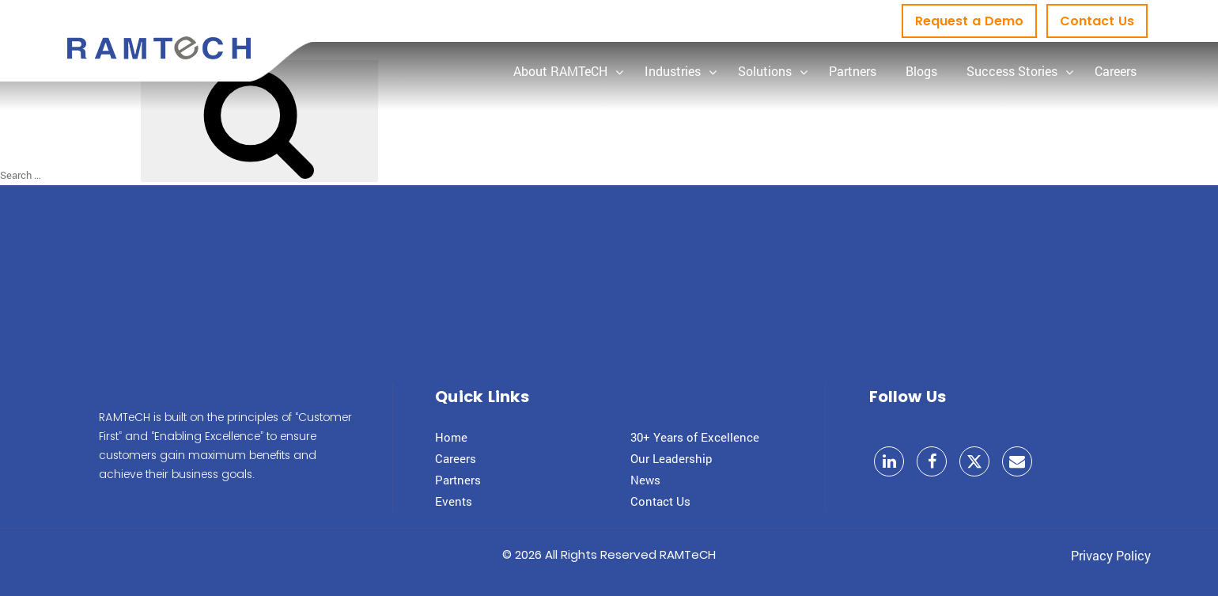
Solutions (765, 71)
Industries (673, 71)
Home (451, 437)
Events (453, 501)
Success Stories (1011, 71)
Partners (852, 71)
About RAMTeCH (560, 71)
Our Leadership (671, 458)
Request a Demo (969, 21)
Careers (1116, 71)
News (645, 480)
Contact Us (1097, 21)
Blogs (921, 71)
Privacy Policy (1111, 555)
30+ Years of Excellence (694, 437)
